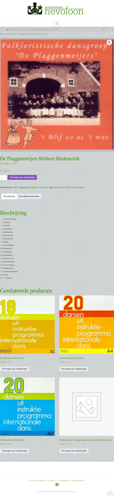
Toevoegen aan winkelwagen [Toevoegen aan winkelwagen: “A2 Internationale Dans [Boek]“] (14, 451)
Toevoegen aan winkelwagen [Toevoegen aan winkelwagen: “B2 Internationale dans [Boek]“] (14, 369)
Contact (52, 480)
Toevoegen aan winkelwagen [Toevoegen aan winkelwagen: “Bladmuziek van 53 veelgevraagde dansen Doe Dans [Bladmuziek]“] (73, 451)
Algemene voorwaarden (72, 480)
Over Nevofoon (37, 480)
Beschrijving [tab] (9, 196)
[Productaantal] (3, 177)
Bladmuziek (10, 34)
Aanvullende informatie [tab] (28, 196)
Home (2, 34)
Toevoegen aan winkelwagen (22, 177)
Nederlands (79, 187)
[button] (57, 23)
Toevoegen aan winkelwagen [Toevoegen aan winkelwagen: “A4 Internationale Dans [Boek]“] (73, 369)
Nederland (44, 187)
